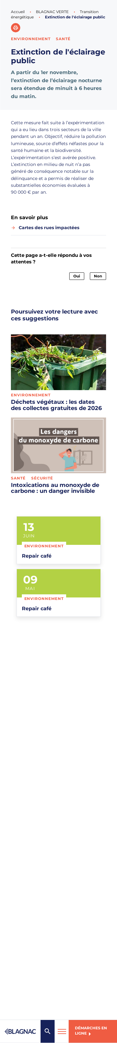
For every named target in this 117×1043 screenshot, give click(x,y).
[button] (15, 27)
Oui (76, 276)
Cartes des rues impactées (49, 227)
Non (98, 276)
